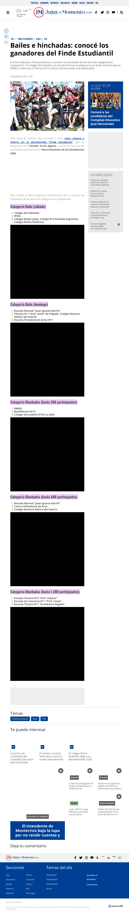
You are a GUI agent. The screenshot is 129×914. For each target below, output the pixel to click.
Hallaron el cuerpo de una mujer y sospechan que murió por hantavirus (100, 195)
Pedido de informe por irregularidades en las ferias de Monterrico (108, 812)
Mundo (74, 2)
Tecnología (30, 893)
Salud (82, 2)
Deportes (54, 2)
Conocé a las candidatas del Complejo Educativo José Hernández (105, 118)
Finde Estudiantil (20, 718)
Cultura (90, 2)
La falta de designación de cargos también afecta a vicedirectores (81, 786)
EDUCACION (51, 875)
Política (34, 2)
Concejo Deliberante (107, 803)
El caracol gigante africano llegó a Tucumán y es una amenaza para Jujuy (99, 227)
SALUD (49, 888)
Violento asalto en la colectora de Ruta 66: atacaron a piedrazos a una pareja (100, 205)
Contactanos (92, 884)
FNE (96, 2)
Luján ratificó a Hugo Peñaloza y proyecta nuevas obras (78, 812)
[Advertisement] (47, 696)
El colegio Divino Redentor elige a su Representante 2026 (80, 756)
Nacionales (10, 879)
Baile (35, 718)
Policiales (65, 2)
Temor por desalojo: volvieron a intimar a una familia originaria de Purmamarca (100, 184)
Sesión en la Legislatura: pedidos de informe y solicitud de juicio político (110, 786)
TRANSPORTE (51, 879)
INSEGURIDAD (52, 884)
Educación (74, 777)
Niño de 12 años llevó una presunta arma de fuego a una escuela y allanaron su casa (100, 217)
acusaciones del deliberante (37, 816)
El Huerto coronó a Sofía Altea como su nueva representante (51, 756)
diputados (103, 777)
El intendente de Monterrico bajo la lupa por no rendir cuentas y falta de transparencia (37, 832)
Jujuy (8, 875)
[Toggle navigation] (8, 13)
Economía (44, 2)
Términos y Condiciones (14, 902)
